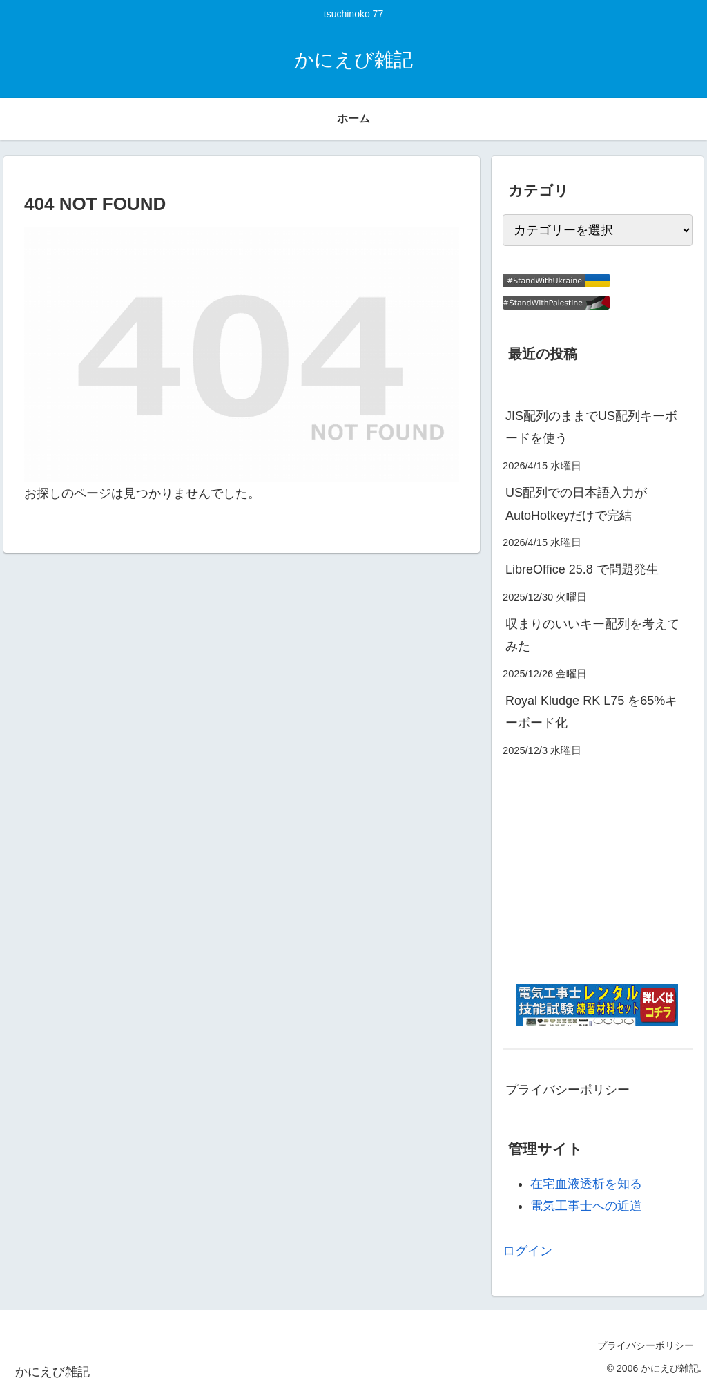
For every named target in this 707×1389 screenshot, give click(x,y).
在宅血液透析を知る (586, 1184)
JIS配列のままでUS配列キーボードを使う (591, 427)
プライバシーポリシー (567, 1090)
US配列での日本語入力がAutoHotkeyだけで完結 (576, 504)
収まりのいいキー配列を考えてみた (592, 635)
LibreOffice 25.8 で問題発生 (582, 569)
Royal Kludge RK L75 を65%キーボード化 (591, 712)
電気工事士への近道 (586, 1206)
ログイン (527, 1251)
